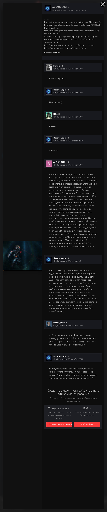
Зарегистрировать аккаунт (60, 424)
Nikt (55, 114)
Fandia (56, 66)
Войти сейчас (87, 424)
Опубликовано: (68, 69)
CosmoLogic (60, 6)
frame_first (59, 323)
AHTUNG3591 (59, 162)
